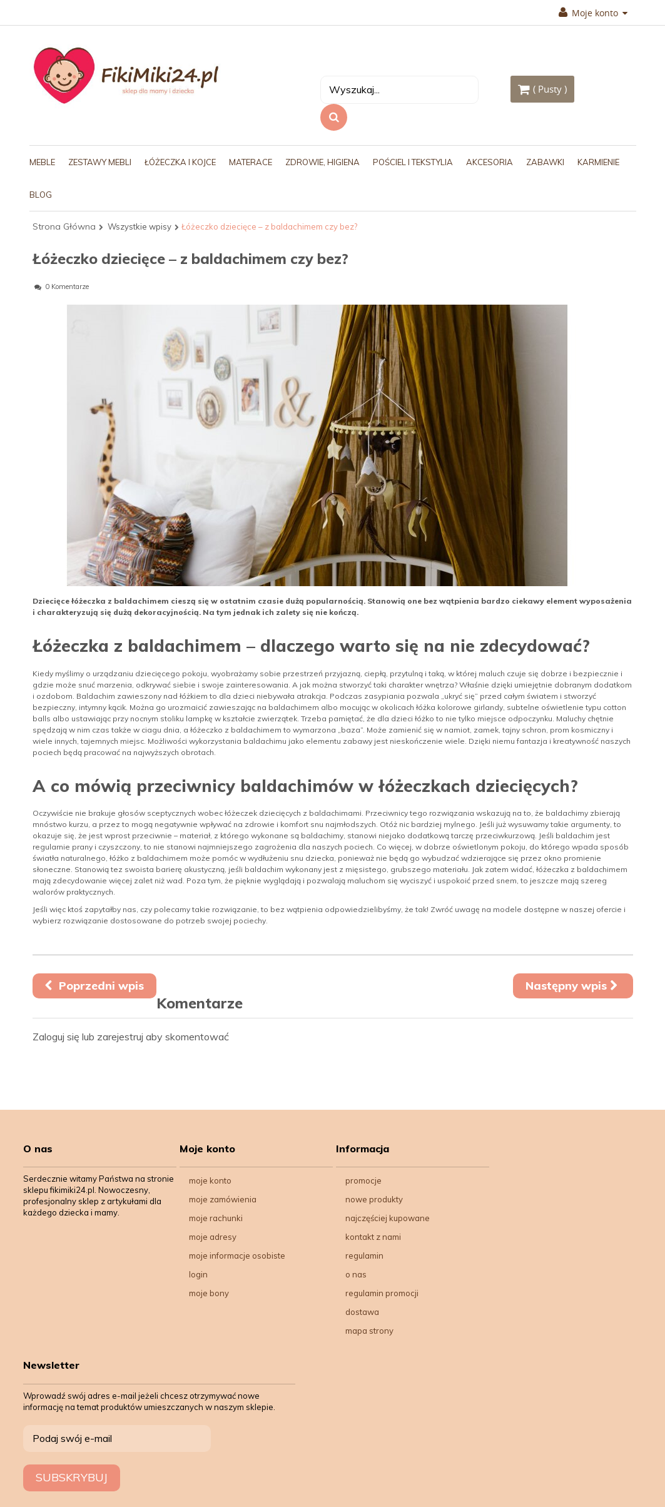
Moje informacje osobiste (237, 1256)
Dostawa (362, 1312)
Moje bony (209, 1293)
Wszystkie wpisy (139, 226)
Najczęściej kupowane (387, 1218)
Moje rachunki (216, 1218)
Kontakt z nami (373, 1237)
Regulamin (364, 1256)
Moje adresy (212, 1237)
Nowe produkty (374, 1199)
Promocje (363, 1180)
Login (198, 1274)
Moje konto (593, 13)
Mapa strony (369, 1331)
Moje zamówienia (222, 1199)
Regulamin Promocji (382, 1293)
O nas (356, 1274)
